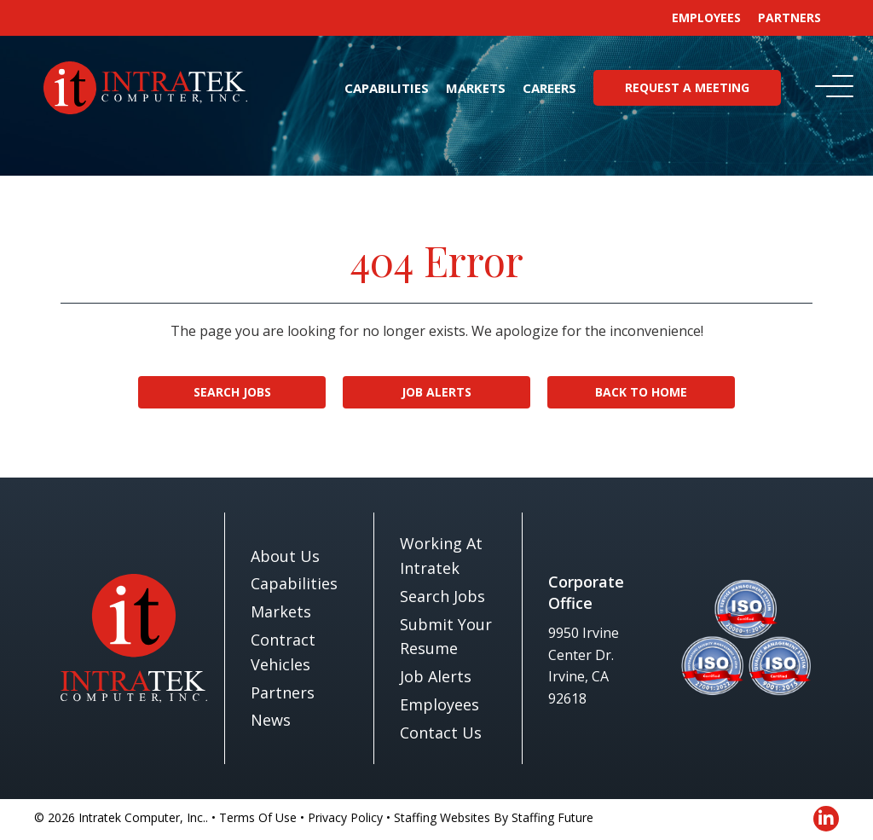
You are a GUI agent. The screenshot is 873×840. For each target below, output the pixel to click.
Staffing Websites (442, 817)
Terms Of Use (258, 817)
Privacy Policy (345, 817)
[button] (830, 87)
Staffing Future (552, 817)
